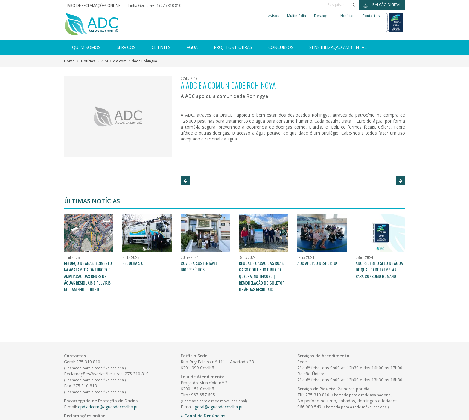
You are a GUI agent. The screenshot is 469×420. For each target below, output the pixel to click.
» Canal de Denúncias (203, 416)
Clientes (161, 47)
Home (69, 61)
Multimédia (296, 16)
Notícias (347, 16)
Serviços (126, 47)
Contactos (371, 16)
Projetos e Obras (233, 47)
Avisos (273, 16)
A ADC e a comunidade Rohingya (129, 61)
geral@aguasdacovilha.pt (219, 407)
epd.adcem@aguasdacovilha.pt (108, 407)
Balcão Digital (382, 5)
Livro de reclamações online (93, 5)
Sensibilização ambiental (337, 47)
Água (192, 47)
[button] (185, 180)
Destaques (323, 16)
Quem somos (86, 47)
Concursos (280, 47)
